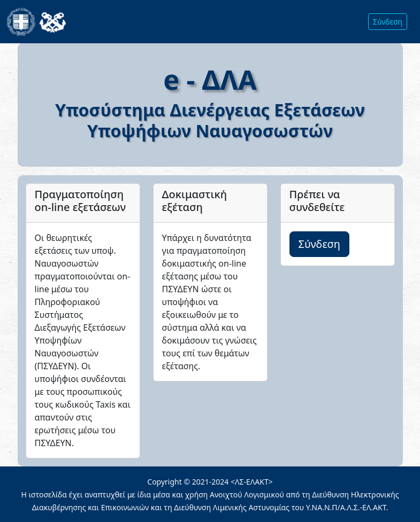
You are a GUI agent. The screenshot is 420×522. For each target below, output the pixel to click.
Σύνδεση (387, 22)
